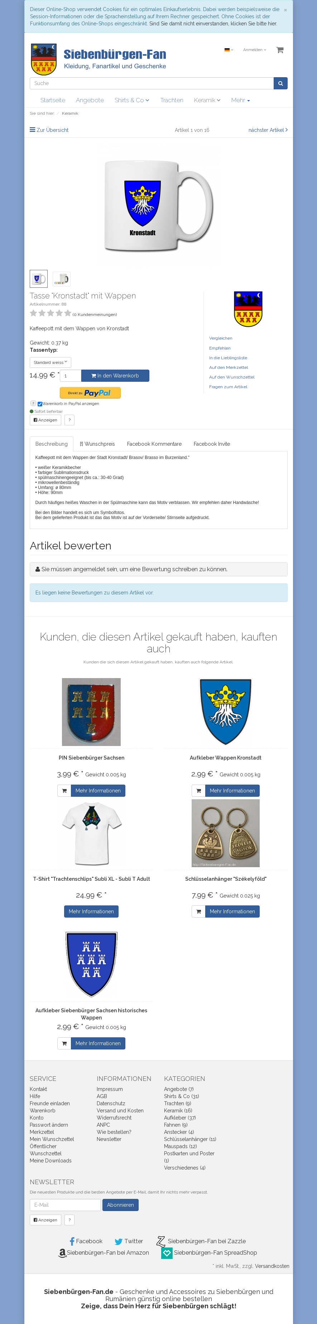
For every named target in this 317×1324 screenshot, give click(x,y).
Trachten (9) (177, 1103)
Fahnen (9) (176, 1125)
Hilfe (35, 1096)
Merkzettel (42, 1132)
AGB (102, 1096)
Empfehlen (220, 348)
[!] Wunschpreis (97, 444)
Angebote (90, 100)
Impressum (110, 1089)
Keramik (207, 100)
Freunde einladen (50, 1103)
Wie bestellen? (114, 1132)
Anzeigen (45, 420)
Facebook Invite (212, 444)
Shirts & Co (132, 100)
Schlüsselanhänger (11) (190, 1139)
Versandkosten (272, 1266)
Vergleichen (220, 338)
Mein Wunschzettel (52, 1139)
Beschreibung (51, 444)
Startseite (52, 100)
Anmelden (254, 50)
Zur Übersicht (52, 130)
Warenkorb (43, 1110)
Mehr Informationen (98, 791)
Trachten (171, 100)
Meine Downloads (51, 1161)
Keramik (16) (178, 1110)
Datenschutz (111, 1103)
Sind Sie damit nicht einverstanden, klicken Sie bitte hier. (213, 23)
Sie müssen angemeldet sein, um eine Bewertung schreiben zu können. (134, 569)
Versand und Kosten (120, 1110)
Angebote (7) (179, 1089)
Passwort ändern (49, 1125)
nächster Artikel (267, 130)
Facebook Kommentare (154, 444)
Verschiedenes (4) (185, 1168)
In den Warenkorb (115, 376)
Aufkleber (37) (180, 1118)
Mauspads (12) (180, 1146)
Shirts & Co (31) (181, 1096)
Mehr (240, 100)
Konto (37, 1118)
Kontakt (38, 1089)
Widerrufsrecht (114, 1118)
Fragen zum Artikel (228, 386)
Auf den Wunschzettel (231, 377)
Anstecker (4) (179, 1132)
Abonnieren (120, 1205)
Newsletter (109, 1139)
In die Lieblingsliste (228, 357)
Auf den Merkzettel (228, 367)
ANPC (103, 1125)
